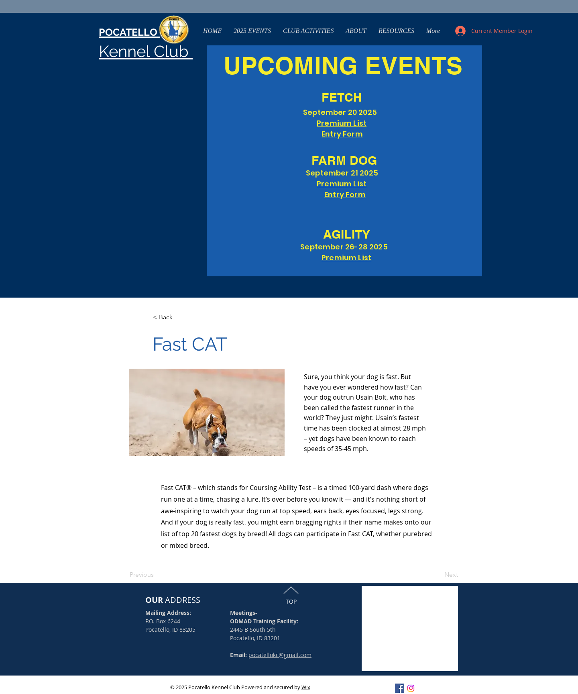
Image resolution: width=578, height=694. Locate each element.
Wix (305, 687)
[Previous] (145, 575)
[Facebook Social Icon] (399, 688)
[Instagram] (410, 688)
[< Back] (179, 318)
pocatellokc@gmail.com (279, 655)
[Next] (438, 575)
